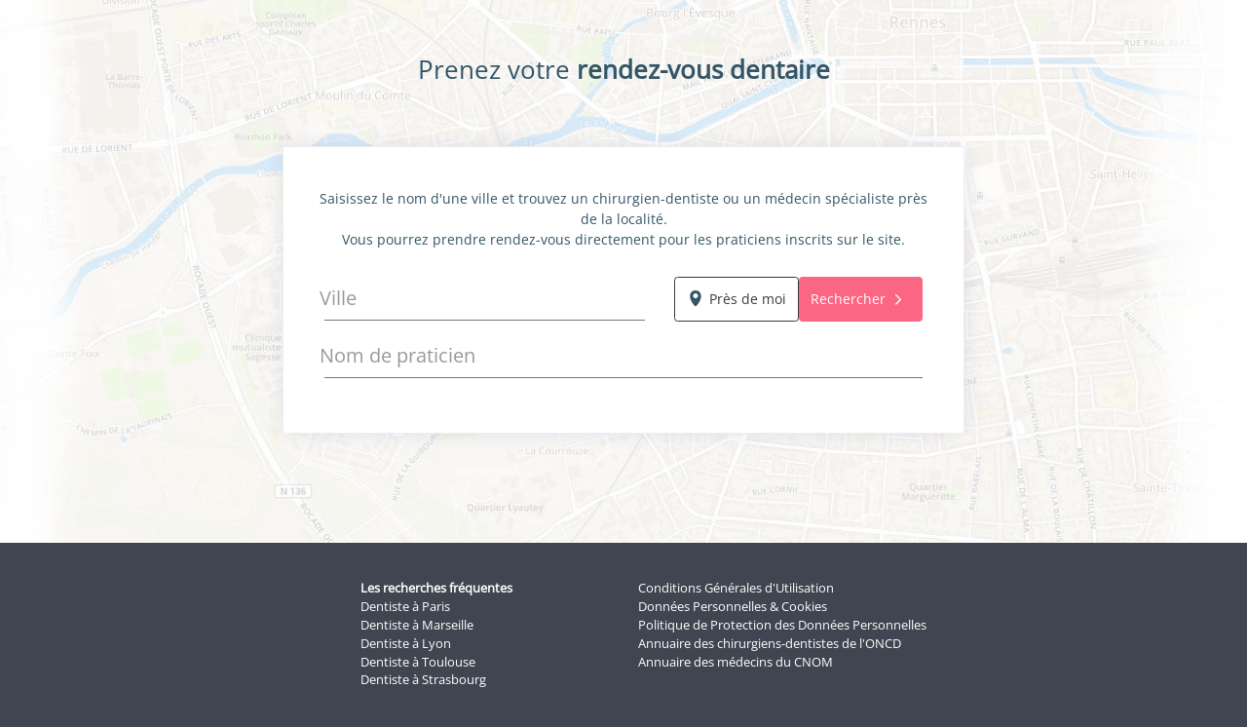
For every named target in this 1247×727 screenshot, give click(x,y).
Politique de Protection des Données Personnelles (782, 625)
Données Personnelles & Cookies (732, 606)
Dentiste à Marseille (416, 625)
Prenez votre (624, 70)
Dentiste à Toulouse (417, 662)
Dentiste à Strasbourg (423, 679)
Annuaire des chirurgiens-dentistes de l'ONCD (769, 643)
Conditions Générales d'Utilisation (736, 588)
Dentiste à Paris (405, 606)
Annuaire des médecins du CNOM (735, 662)
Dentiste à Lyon (405, 643)
